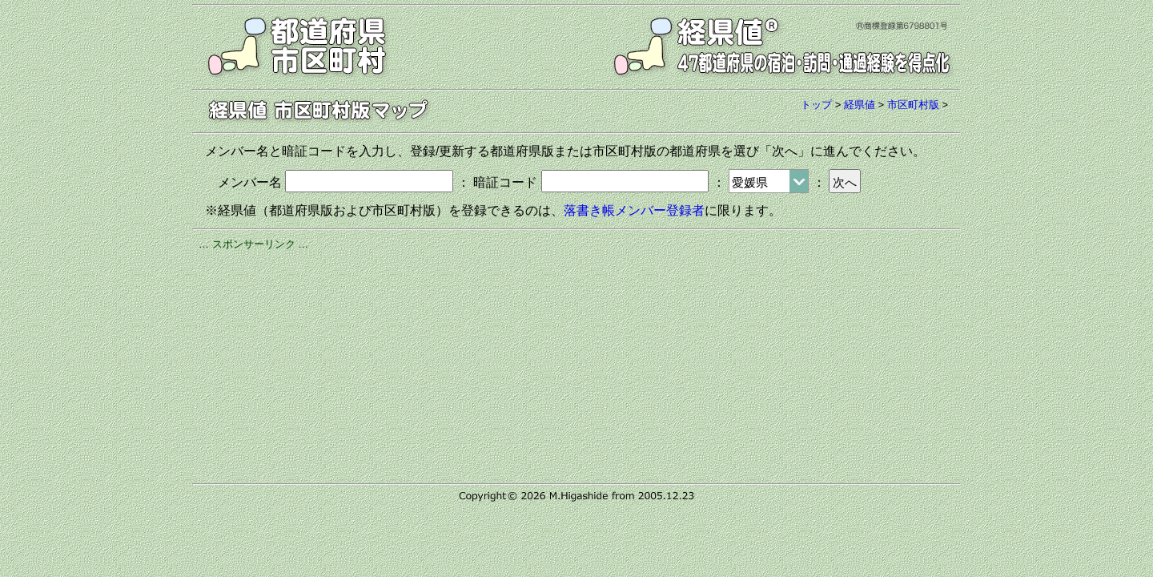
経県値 (859, 105)
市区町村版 (913, 105)
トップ (816, 105)
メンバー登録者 (660, 210)
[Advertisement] (576, 364)
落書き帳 (589, 210)
